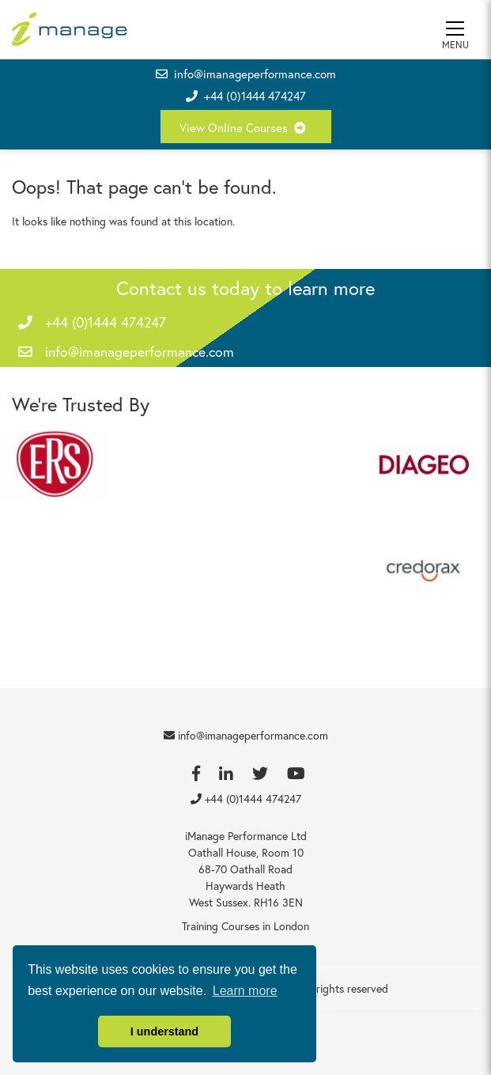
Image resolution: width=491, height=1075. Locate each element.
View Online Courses (245, 127)
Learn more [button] (245, 990)
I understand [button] (164, 1031)
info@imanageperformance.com (246, 73)
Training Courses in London (245, 925)
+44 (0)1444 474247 (255, 96)
